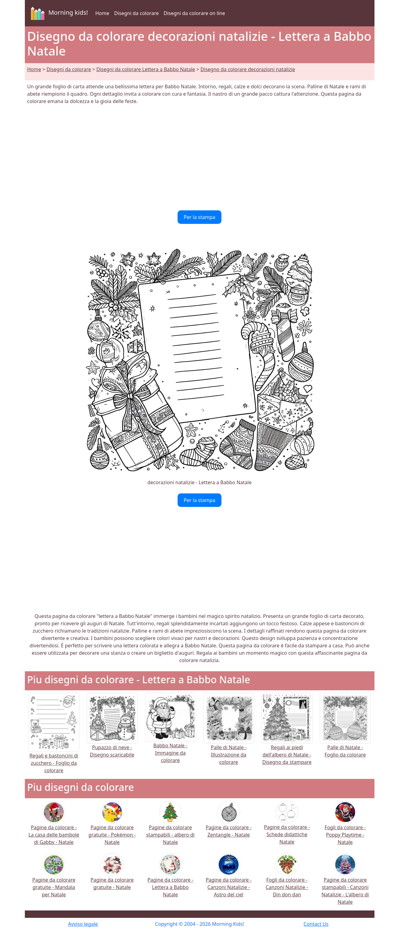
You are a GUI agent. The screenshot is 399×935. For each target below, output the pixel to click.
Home (102, 13)
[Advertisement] (200, 158)
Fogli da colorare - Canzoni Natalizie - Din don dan (287, 879)
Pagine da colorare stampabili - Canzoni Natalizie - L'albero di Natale (345, 882)
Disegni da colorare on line (194, 13)
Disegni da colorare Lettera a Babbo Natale (145, 69)
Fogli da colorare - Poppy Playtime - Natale (345, 826)
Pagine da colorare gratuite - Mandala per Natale (53, 879)
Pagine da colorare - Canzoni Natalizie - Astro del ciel (229, 879)
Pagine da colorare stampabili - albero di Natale (170, 826)
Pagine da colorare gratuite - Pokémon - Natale (112, 826)
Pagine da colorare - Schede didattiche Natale (287, 826)
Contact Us (316, 924)
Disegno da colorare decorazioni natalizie (248, 69)
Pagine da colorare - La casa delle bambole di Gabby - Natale (54, 826)
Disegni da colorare (136, 13)
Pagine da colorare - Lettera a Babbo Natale (171, 879)
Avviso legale (83, 924)
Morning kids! (58, 13)
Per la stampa (199, 217)
